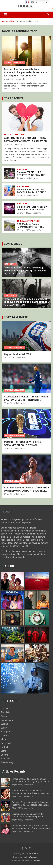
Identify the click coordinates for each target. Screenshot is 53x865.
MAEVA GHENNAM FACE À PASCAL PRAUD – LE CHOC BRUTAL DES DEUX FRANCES (32, 192)
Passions (8, 135)
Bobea (33, 853)
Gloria (8, 63)
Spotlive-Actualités (14, 348)
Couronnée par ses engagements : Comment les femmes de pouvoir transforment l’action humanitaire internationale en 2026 (28, 818)
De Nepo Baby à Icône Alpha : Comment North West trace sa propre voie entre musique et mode (30, 805)
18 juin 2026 (9, 273)
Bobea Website (30, 857)
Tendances (6, 758)
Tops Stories (19, 135)
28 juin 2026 (17, 785)
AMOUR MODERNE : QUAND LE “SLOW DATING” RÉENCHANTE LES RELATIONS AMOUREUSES (26, 141)
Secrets (4, 755)
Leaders (5, 735)
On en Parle (18, 63)
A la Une (5, 708)
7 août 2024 (9, 79)
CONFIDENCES (13, 243)
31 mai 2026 (9, 403)
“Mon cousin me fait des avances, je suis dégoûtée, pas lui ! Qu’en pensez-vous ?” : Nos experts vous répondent (25, 270)
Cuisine (4, 724)
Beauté (4, 716)
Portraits (5, 747)
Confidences (11, 264)
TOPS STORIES (13, 98)
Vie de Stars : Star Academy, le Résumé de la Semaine (32, 208)
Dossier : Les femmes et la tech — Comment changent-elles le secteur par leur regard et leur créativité (26, 72)
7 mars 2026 (22, 178)
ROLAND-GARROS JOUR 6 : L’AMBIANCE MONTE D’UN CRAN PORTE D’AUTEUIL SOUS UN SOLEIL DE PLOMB (26, 490)
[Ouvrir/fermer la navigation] (5, 15)
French (31, 2)
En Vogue (5, 731)
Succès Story (7, 762)
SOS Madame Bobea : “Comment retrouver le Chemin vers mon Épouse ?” (32, 227)
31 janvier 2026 (23, 213)
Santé (3, 751)
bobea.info (20, 79)
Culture (4, 727)
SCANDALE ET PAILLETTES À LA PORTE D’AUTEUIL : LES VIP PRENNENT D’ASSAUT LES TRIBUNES (26, 399)
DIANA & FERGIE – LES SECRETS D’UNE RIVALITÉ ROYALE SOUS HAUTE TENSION (31, 176)
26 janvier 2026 (23, 230)
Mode (3, 739)
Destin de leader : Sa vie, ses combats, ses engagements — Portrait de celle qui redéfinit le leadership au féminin (31, 828)
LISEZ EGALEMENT (16, 317)
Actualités (5, 712)
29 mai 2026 (9, 145)
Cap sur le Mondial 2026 (17, 354)
